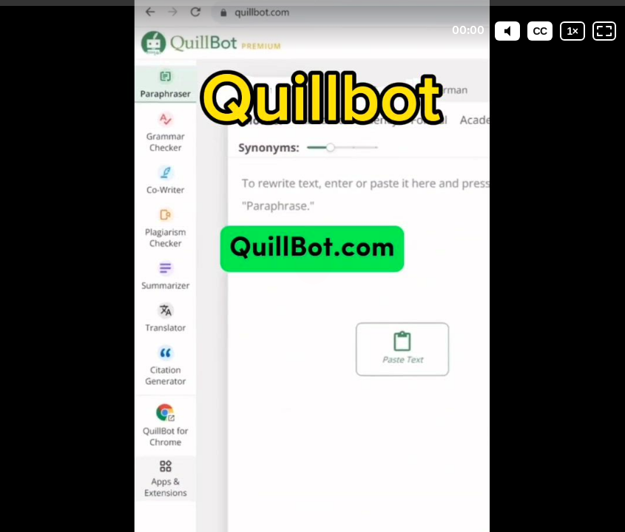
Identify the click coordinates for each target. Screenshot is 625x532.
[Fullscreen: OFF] (604, 31)
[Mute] (507, 31)
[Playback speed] (572, 31)
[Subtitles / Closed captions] (540, 31)
